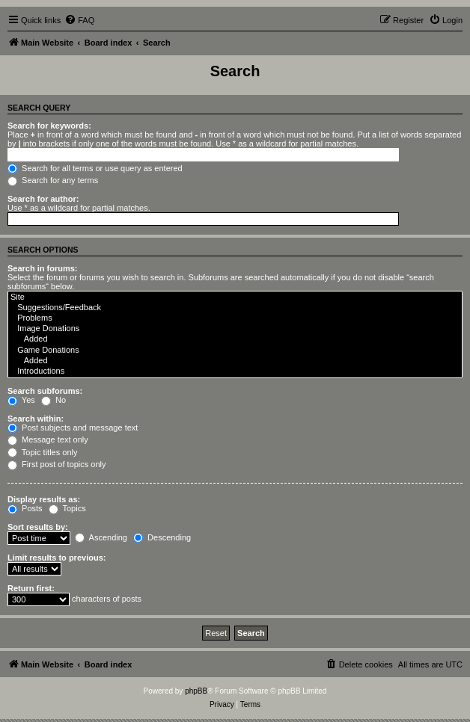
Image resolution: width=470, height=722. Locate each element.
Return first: (31, 588)
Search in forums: (42, 268)
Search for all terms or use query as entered (95, 168)
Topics (67, 508)
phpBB (196, 691)
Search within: (35, 418)
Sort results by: (37, 526)
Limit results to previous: (56, 557)
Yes (21, 399)
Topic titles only (42, 452)
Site (235, 297)
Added (235, 339)
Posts (25, 508)
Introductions (235, 371)
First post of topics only (56, 464)
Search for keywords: (49, 125)
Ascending (101, 537)
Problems (235, 318)
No (53, 399)
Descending (162, 537)
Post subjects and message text (72, 427)
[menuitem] (79, 20)
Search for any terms (52, 180)
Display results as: (43, 499)
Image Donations (235, 329)
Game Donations (235, 350)
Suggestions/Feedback (235, 308)
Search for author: (43, 198)
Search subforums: (44, 390)
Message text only (47, 439)
